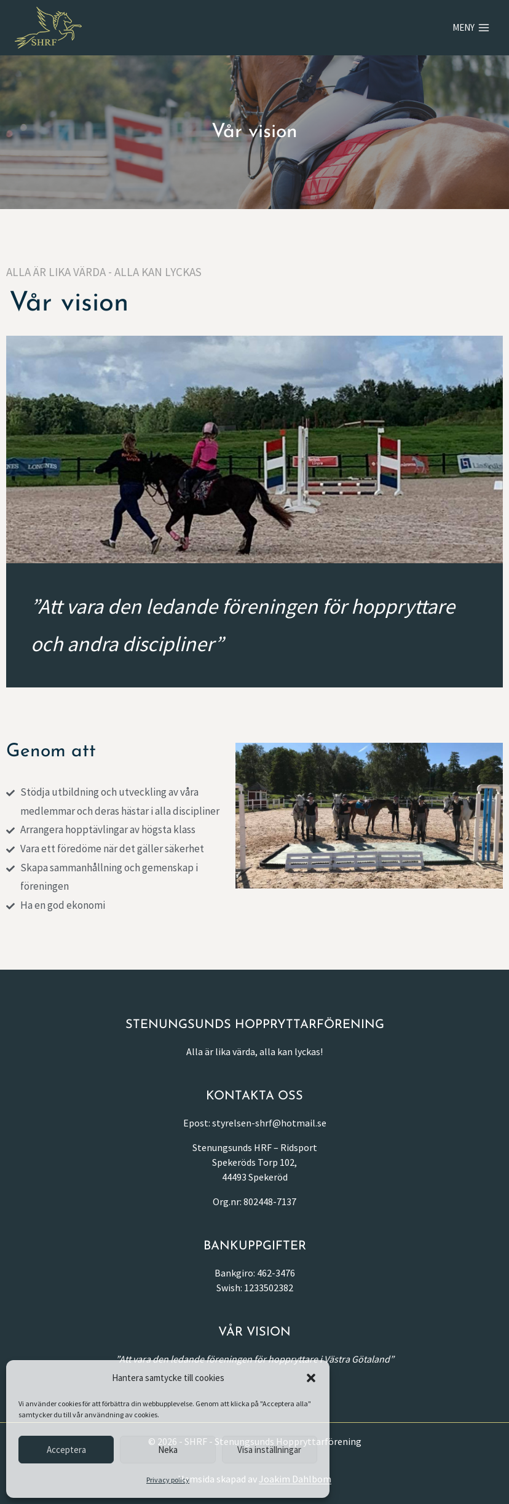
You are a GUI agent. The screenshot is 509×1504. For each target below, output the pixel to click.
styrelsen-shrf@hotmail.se (269, 1123)
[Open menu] (471, 28)
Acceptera (66, 1449)
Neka (168, 1449)
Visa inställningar (269, 1449)
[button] (311, 1378)
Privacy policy (167, 1479)
